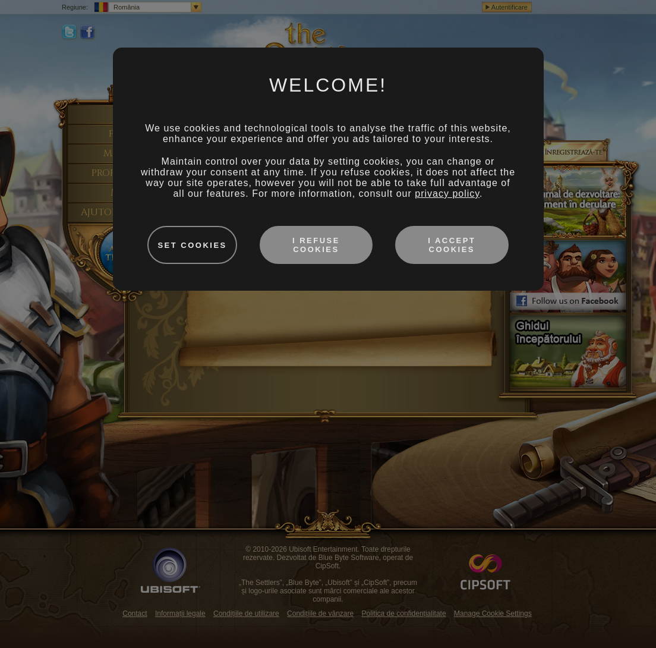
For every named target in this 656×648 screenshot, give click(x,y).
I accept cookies (451, 245)
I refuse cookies (316, 245)
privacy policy (447, 193)
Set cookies (191, 245)
